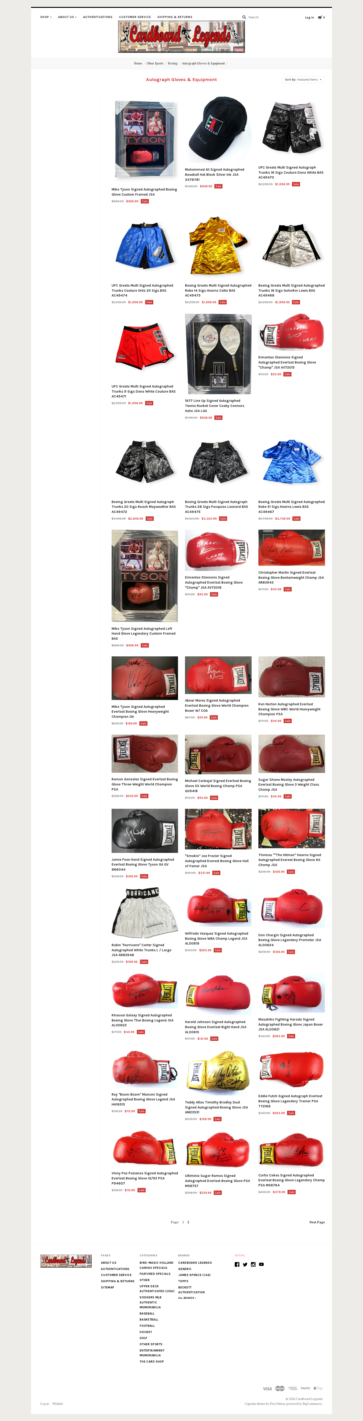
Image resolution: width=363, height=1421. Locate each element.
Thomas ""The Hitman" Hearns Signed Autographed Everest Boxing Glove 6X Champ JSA (289, 860)
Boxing (173, 63)
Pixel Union (277, 1404)
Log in (309, 17)
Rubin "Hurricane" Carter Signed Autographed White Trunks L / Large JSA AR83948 (141, 950)
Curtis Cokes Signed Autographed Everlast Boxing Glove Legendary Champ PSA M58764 (291, 1180)
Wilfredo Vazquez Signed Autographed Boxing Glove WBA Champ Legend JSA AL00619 (216, 938)
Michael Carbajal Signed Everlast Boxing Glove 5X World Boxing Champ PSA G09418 (218, 786)
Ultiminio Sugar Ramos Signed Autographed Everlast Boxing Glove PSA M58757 (217, 1181)
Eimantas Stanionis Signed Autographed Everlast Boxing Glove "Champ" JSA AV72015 (287, 362)
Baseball (147, 1313)
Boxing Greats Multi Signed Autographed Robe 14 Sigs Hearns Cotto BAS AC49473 (218, 290)
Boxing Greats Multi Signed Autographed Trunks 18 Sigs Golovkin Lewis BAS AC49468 (291, 290)
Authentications (98, 17)
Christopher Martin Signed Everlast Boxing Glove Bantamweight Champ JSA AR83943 (291, 577)
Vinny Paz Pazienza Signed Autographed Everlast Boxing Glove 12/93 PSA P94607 (145, 1178)
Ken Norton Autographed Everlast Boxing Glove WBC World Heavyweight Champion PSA (289, 709)
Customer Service (135, 17)
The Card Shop (152, 1361)
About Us (66, 17)
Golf (143, 1338)
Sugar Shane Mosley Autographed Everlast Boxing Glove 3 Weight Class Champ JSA (288, 785)
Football (147, 1325)
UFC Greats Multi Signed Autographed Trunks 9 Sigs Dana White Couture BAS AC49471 (144, 391)
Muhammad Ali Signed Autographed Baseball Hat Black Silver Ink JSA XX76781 (214, 174)
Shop (44, 17)
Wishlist (57, 1404)
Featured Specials (155, 1274)
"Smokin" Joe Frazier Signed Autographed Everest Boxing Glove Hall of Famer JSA (217, 861)
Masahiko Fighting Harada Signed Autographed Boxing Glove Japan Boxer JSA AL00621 (290, 1024)
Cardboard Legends (195, 1262)
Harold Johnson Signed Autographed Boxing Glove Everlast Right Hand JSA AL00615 (215, 1027)
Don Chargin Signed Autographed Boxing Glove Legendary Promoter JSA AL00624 (289, 940)
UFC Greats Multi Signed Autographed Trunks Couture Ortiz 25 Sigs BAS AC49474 (142, 290)
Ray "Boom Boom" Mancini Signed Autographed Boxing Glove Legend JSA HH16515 (143, 1099)
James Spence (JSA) (194, 1275)
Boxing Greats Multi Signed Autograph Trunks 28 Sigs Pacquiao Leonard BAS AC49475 (216, 507)
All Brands (186, 1298)
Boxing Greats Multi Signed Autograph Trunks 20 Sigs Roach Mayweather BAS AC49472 (144, 507)
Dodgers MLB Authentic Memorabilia (150, 1302)
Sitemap (107, 1287)
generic (185, 1269)
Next (317, 1222)
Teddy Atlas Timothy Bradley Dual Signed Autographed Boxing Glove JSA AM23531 (216, 1107)
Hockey (146, 1332)
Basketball (149, 1319)
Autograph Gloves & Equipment (203, 63)
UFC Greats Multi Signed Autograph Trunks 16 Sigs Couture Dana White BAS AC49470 (291, 172)
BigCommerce (312, 1404)
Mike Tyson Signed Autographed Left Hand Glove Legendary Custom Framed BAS (143, 634)
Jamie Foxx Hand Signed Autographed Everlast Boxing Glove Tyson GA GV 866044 (143, 864)
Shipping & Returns (174, 17)
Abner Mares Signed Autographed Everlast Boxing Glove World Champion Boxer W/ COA (217, 705)
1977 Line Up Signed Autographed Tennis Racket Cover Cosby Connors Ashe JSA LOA (214, 406)
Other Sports (155, 63)
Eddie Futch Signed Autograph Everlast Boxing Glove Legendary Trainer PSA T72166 (290, 1101)
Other (145, 1280)
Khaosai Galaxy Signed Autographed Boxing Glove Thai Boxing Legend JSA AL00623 (142, 1020)
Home (138, 63)
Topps (183, 1281)
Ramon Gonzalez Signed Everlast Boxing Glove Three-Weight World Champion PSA (145, 784)
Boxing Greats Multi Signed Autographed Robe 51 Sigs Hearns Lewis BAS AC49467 (291, 507)
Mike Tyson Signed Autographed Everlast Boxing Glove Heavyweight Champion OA (140, 712)
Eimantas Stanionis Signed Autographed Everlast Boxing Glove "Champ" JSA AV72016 (214, 582)
